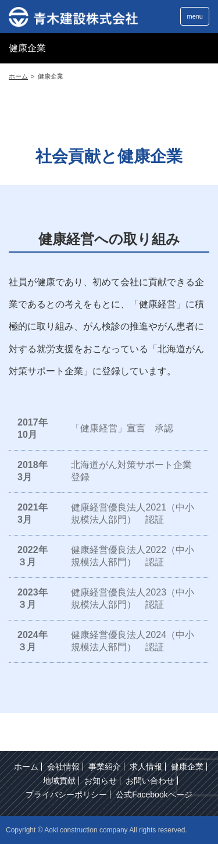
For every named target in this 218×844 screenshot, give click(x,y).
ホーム (26, 766)
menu (195, 16)
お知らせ (100, 780)
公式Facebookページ (154, 794)
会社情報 (63, 766)
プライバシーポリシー (66, 794)
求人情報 (146, 766)
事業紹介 (104, 766)
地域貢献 (59, 780)
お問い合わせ (150, 780)
